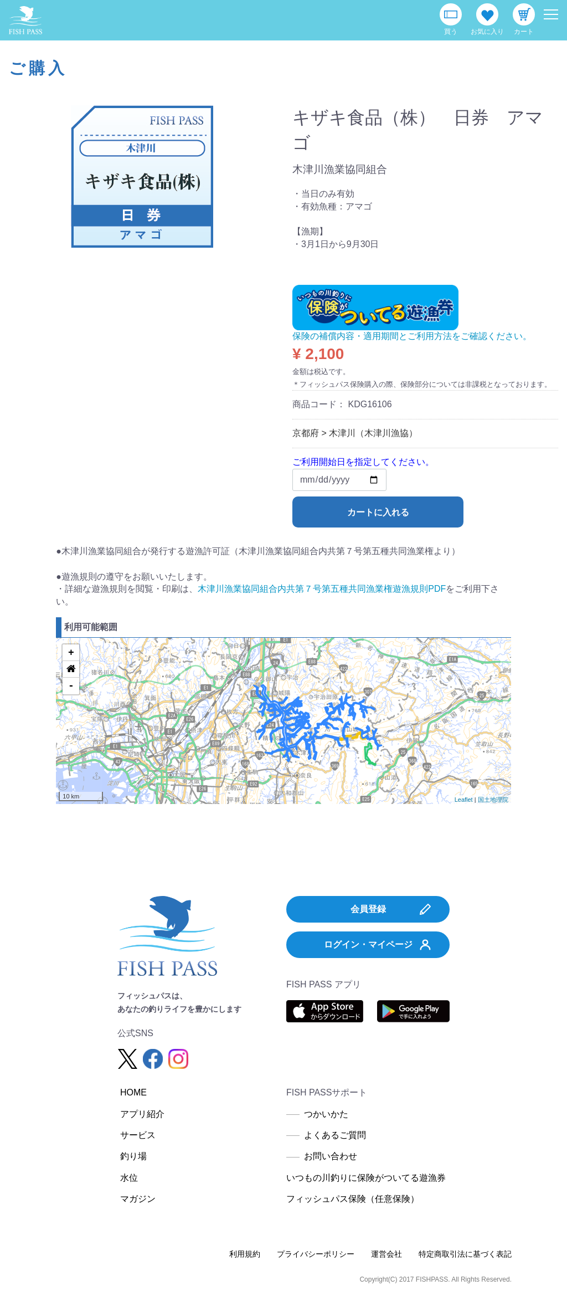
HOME (133, 1092)
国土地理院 (493, 799)
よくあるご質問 (335, 1135)
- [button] (71, 686)
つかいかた (326, 1114)
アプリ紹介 (142, 1114)
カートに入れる (378, 512)
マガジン (138, 1199)
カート (524, 31)
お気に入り (487, 31)
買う (450, 31)
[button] (71, 669)
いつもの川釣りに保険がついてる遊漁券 (366, 1177)
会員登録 (390, 909)
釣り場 (133, 1156)
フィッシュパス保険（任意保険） (352, 1199)
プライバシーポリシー (315, 1254)
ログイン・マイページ (377, 944)
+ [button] (71, 652)
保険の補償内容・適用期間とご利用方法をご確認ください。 (412, 336)
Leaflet (464, 799)
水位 (129, 1177)
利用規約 (244, 1254)
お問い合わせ (330, 1156)
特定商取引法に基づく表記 (465, 1254)
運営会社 (386, 1254)
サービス (138, 1135)
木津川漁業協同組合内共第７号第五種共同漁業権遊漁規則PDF (322, 588)
